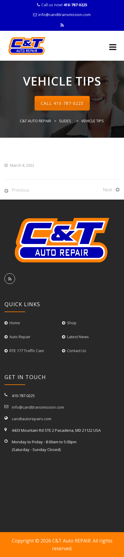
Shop (71, 322)
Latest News (78, 336)
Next (107, 189)
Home (14, 322)
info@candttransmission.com (64, 14)
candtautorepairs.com (31, 418)
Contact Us (76, 350)
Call (62, 103)
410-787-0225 (68, 103)
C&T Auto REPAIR (71, 540)
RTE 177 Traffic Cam (26, 350)
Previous (21, 190)
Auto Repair (19, 336)
